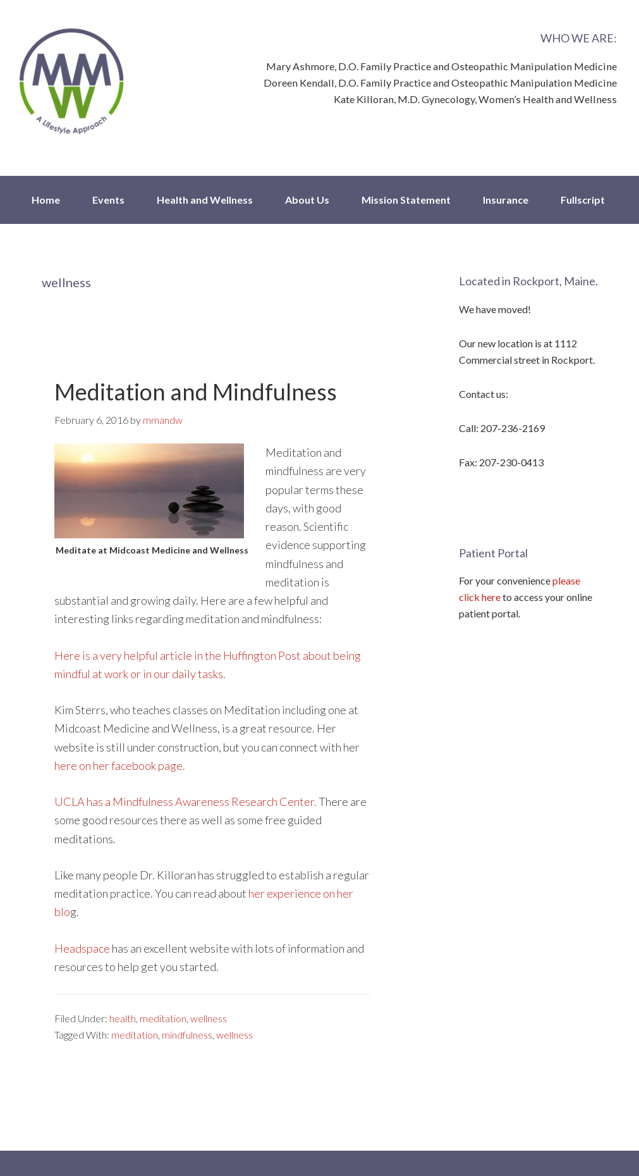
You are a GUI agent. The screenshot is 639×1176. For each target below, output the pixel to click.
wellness (208, 1018)
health (122, 1018)
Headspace (82, 948)
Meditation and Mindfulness (195, 391)
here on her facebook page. (119, 765)
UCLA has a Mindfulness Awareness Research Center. (185, 801)
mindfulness (187, 1035)
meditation (163, 1018)
